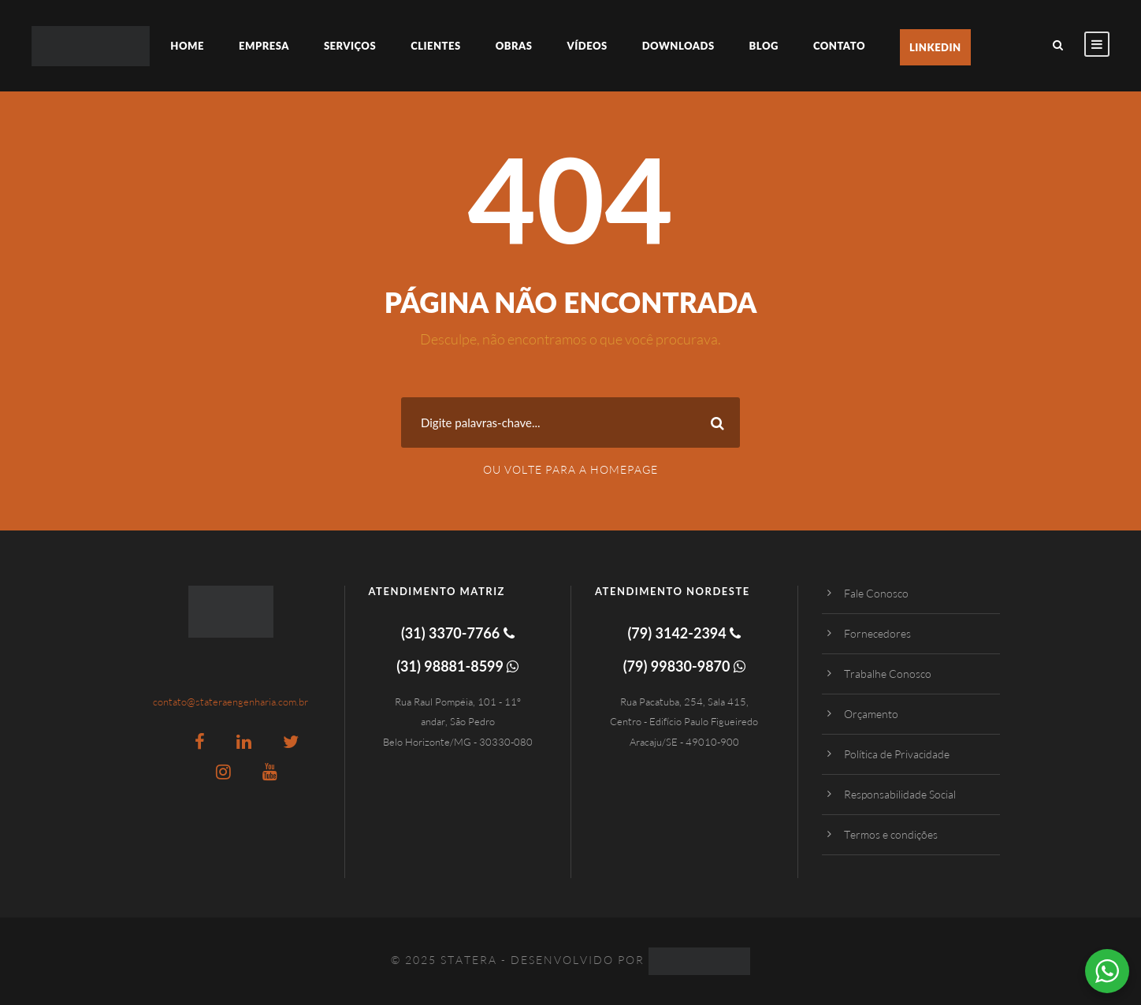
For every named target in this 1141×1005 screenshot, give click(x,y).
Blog (764, 45)
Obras (514, 45)
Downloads (678, 45)
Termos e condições (891, 834)
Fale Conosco (876, 593)
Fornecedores (877, 633)
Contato (839, 45)
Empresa (264, 45)
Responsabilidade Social (900, 794)
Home (187, 45)
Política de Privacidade (897, 754)
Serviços (350, 45)
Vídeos (587, 45)
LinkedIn (935, 47)
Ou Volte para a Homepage (570, 469)
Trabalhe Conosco (887, 673)
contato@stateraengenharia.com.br (230, 701)
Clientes (436, 45)
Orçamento (871, 713)
